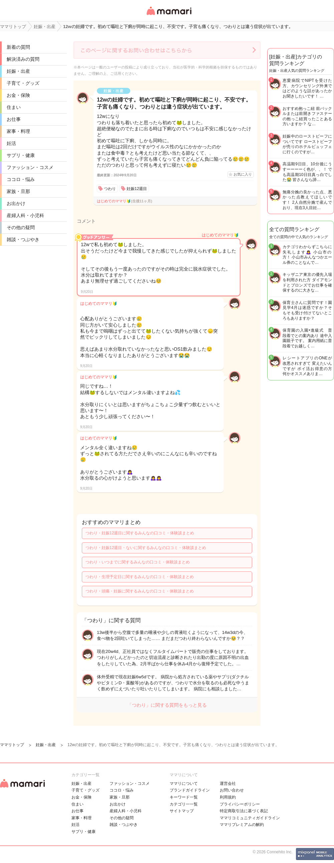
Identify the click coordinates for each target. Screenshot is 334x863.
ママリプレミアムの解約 (242, 824)
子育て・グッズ (23, 83)
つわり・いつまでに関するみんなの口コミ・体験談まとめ (138, 562)
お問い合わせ (232, 790)
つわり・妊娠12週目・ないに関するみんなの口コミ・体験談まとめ (146, 547)
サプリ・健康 (21, 155)
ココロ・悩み (21, 179)
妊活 (11, 143)
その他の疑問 (21, 227)
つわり (110, 188)
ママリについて (184, 783)
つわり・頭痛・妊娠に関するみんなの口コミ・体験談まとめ (140, 591)
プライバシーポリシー (240, 804)
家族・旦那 (18, 191)
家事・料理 (18, 131)
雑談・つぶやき (23, 239)
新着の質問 (18, 47)
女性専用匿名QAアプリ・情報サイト (169, 15)
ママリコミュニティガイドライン (250, 818)
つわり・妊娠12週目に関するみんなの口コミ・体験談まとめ (140, 533)
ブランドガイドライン (190, 790)
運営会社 (228, 783)
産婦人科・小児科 (25, 215)
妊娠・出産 (18, 71)
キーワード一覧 (184, 797)
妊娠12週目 (137, 188)
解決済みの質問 (23, 59)
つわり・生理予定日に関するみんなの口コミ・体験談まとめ (140, 576)
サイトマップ (182, 811)
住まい (14, 107)
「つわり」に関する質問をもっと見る (167, 705)
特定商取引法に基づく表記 (244, 811)
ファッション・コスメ (30, 167)
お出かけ (16, 203)
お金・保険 (18, 95)
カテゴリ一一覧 (184, 804)
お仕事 (14, 119)
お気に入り (242, 174)
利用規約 (228, 797)
